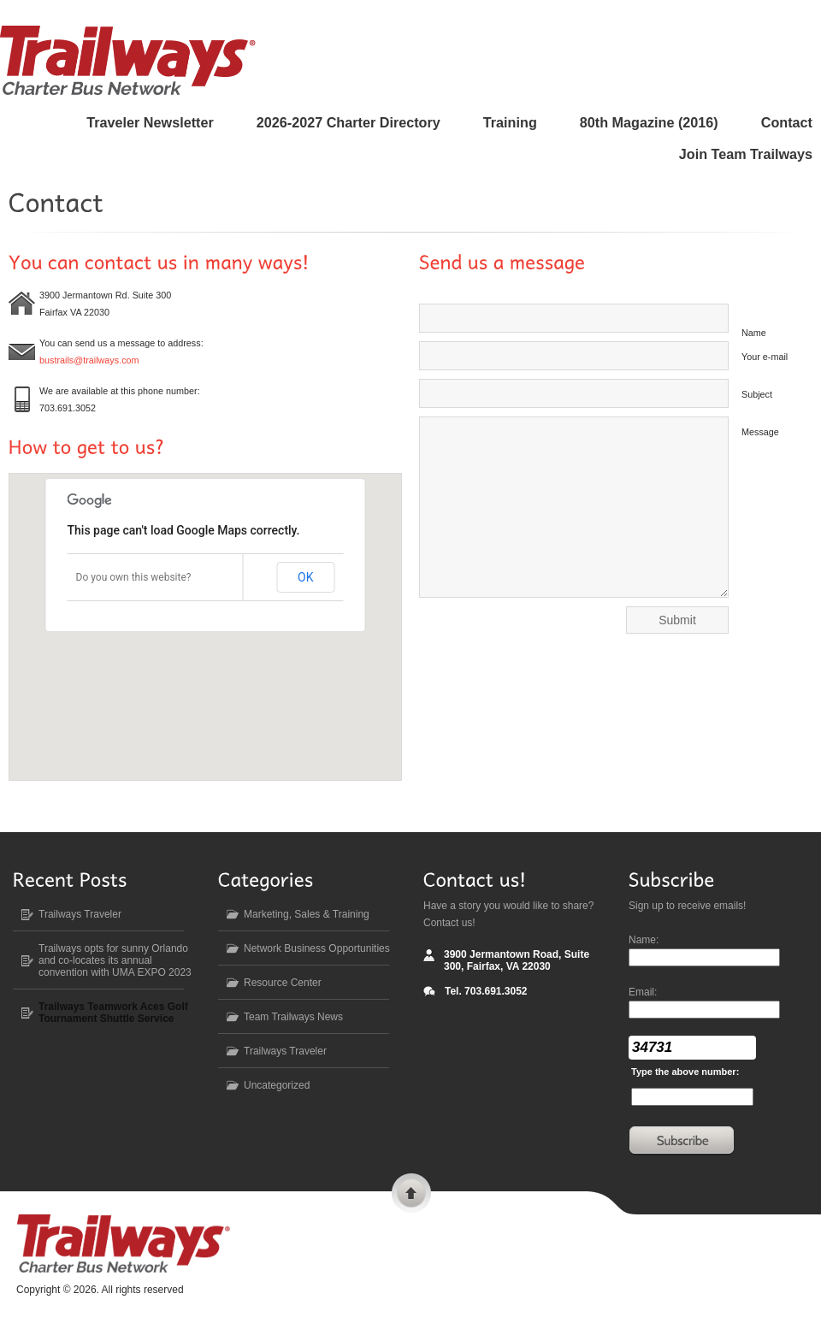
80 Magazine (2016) (649, 122)
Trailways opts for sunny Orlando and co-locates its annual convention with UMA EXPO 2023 (115, 960)
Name (753, 333)
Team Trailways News (293, 1017)
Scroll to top (411, 1195)
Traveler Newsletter (149, 122)
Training (510, 122)
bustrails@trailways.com (89, 360)
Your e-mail (764, 356)
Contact (786, 122)
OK (305, 577)
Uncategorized (277, 1085)
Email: (643, 992)
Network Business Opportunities (317, 948)
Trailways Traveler (79, 914)
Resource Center (283, 983)
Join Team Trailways (745, 154)
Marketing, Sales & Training (306, 914)
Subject (756, 394)
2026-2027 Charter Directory (348, 122)
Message (760, 432)
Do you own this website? (134, 577)
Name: (644, 940)
